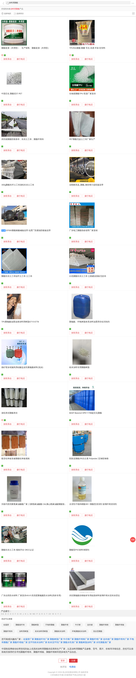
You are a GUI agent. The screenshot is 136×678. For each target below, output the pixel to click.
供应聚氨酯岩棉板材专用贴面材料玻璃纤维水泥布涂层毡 (94, 595)
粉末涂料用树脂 (41, 631)
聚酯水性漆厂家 (70, 642)
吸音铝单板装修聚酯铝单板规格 (15, 458)
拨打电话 (21, 59)
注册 (73, 661)
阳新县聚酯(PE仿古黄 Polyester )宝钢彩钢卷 (88, 458)
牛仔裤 (78, 625)
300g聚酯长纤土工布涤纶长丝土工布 (17, 185)
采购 (133, 540)
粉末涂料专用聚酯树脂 (79, 367)
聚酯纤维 (64, 625)
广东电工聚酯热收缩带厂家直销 (83, 230)
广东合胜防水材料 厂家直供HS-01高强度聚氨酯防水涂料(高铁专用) (31, 595)
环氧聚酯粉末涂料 (79, 631)
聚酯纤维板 (119, 625)
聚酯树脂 (35, 625)
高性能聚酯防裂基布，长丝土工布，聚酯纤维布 (22, 139)
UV (50, 614)
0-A (2, 614)
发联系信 (7, 59)
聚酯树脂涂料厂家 (87, 642)
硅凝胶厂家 (28, 639)
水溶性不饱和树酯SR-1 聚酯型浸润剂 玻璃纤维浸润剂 (93, 504)
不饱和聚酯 (49, 625)
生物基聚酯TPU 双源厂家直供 (82, 93)
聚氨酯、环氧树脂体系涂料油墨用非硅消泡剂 (89, 322)
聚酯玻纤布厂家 (42, 639)
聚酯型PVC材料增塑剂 (79, 550)
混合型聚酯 (97, 631)
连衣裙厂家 (108, 639)
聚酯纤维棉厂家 (81, 639)
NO (34, 614)
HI (20, 614)
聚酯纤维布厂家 (121, 639)
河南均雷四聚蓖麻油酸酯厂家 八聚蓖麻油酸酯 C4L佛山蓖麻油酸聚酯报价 (33, 504)
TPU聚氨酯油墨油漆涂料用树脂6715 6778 (20, 322)
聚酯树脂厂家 (56, 639)
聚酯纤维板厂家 (20, 642)
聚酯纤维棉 (103, 625)
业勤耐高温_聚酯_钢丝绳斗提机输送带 (86, 185)
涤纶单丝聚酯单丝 (9, 413)
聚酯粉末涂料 (59, 631)
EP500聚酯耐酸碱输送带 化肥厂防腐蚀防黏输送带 (28, 230)
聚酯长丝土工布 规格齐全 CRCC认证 (17, 550)
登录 (63, 661)
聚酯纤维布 (8, 631)
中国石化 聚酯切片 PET (11, 93)
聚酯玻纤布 (20, 625)
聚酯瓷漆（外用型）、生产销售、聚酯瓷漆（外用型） (25, 48)
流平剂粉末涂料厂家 (37, 642)
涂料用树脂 (23, 631)
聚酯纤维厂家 (96, 639)
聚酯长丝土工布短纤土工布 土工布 (16, 276)
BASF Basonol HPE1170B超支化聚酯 (85, 413)
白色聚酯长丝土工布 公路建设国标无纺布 (87, 276)
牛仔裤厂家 (68, 639)
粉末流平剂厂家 (55, 642)
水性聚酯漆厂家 (103, 642)
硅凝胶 (6, 625)
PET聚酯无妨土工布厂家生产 (82, 139)
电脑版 (72, 666)
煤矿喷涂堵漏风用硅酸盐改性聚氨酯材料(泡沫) (22, 367)
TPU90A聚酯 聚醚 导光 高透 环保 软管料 (87, 48)
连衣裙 (90, 625)
